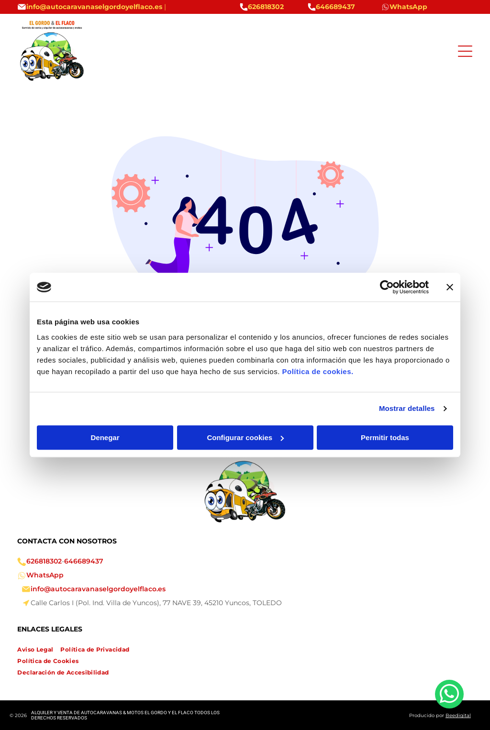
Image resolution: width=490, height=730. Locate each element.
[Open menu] (465, 51)
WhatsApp (45, 575)
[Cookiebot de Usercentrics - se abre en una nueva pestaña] (387, 287)
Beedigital (458, 715)
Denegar (104, 437)
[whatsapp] (449, 695)
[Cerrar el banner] (449, 287)
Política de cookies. (317, 371)
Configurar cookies (245, 437)
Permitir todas (385, 437)
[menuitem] (38, 649)
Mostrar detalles (407, 408)
